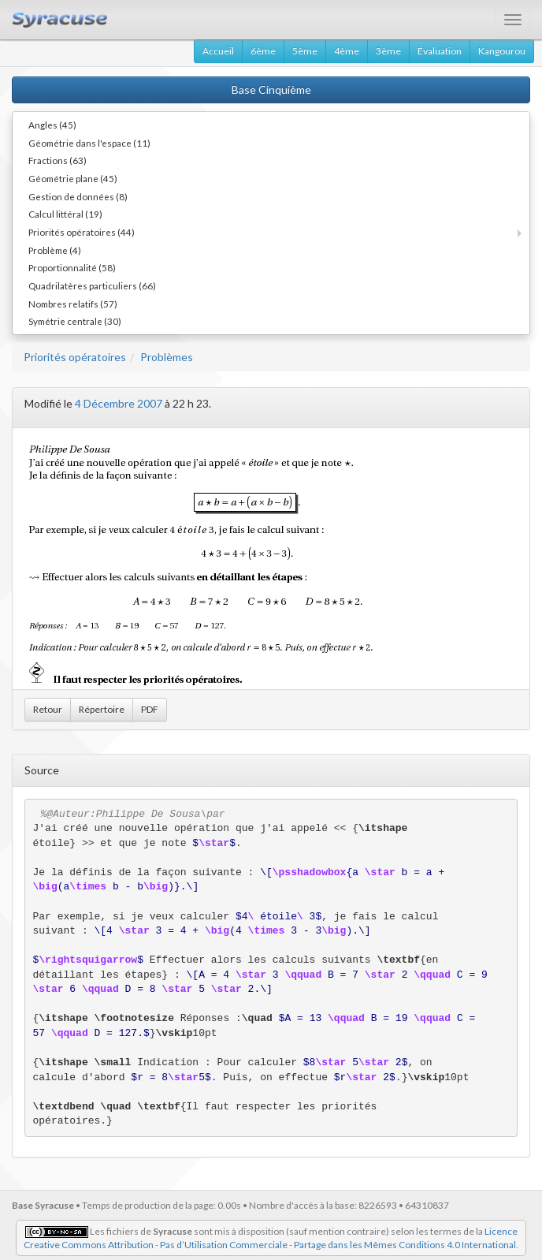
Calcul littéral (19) (65, 213)
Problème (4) (54, 249)
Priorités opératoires (75, 356)
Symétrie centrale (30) (74, 320)
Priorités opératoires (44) (81, 231)
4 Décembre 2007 (118, 403)
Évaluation (440, 51)
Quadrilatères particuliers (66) (92, 285)
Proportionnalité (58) (72, 267)
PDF (149, 709)
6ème (263, 51)
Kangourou (501, 51)
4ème (346, 51)
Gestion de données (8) (78, 196)
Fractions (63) (57, 160)
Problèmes (166, 356)
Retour (47, 709)
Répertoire (101, 709)
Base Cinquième (271, 89)
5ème (304, 51)
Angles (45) (52, 124)
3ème (388, 51)
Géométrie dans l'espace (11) (89, 142)
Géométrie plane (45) (72, 178)
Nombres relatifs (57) (72, 303)
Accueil (218, 51)
